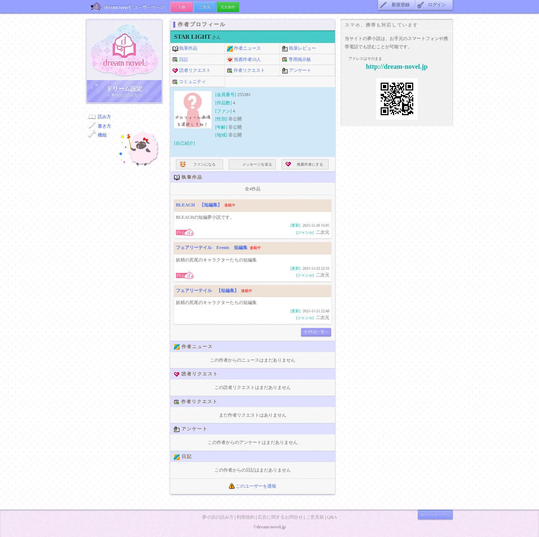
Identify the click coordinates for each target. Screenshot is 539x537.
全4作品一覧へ (316, 331)
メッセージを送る (252, 164)
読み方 (104, 116)
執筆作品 (185, 49)
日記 (180, 60)
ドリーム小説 (124, 50)
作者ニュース (244, 49)
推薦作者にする (304, 164)
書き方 (104, 126)
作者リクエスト (246, 71)
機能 (102, 135)
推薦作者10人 (244, 60)
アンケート (296, 71)
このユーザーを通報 (252, 486)
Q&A (332, 517)
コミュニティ (189, 82)
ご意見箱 (315, 517)
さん (197, 37)
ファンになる (198, 164)
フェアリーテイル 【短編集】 (207, 290)
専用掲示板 (296, 60)
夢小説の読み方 (218, 517)
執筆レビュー (299, 49)
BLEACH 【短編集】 (199, 205)
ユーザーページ (128, 6)
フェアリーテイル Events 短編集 (211, 247)
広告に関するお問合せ (280, 517)
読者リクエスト (192, 71)
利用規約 (246, 517)
